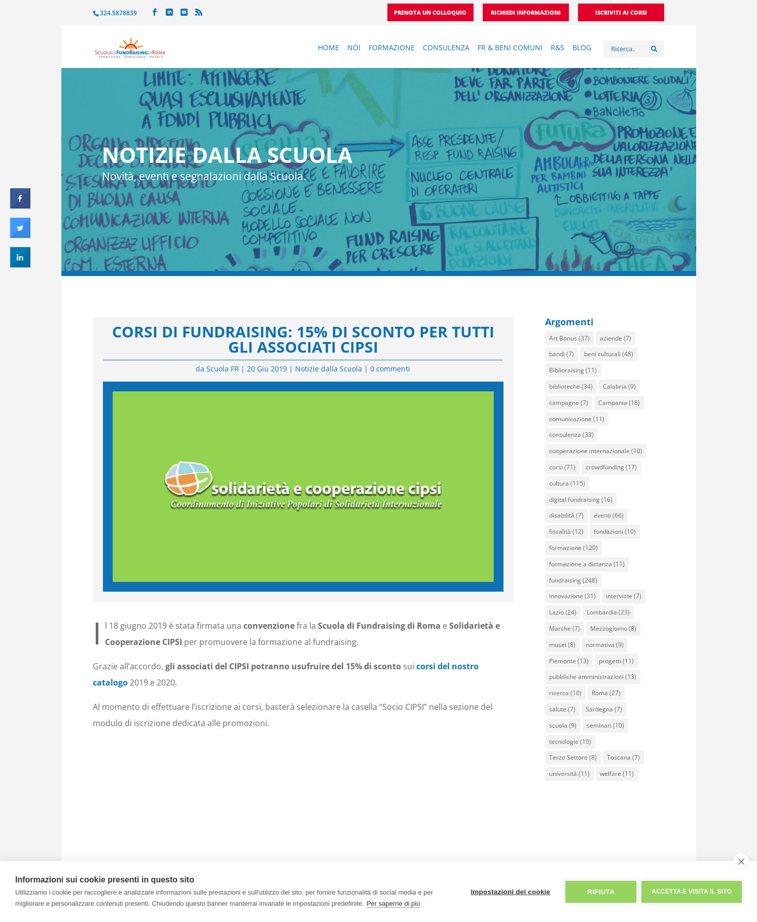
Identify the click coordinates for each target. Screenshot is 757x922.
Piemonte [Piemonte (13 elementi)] (569, 661)
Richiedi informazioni (526, 13)
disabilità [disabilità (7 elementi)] (566, 515)
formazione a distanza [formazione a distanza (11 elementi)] (587, 564)
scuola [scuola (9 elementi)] (562, 725)
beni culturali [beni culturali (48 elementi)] (608, 354)
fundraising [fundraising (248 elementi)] (573, 580)
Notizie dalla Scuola (328, 368)
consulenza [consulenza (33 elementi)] (571, 434)
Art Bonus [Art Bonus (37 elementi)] (569, 338)
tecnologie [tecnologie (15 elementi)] (570, 741)
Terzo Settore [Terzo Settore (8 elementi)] (573, 757)
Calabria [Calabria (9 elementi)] (619, 386)
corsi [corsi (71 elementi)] (562, 467)
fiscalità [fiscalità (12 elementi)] (566, 531)
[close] (741, 861)
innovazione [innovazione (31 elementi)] (572, 596)
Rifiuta (601, 892)
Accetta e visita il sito (692, 891)
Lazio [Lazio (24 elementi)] (562, 612)
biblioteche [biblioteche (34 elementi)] (571, 386)
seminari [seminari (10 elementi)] (605, 725)
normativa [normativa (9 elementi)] (605, 644)
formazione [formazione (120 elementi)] (573, 547)
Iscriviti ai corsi (621, 13)
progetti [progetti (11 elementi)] (616, 661)
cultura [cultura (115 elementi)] (567, 483)
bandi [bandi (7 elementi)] (561, 354)
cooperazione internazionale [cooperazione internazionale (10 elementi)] (595, 451)
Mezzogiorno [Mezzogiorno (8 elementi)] (613, 628)
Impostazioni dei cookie (510, 892)
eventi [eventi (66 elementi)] (609, 515)
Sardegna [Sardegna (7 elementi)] (604, 709)
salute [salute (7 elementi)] (562, 709)
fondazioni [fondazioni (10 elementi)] (615, 531)
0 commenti (390, 368)
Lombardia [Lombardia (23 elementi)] (608, 612)
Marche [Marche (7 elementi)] (564, 628)
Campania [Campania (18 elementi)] (619, 402)
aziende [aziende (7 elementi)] (615, 338)
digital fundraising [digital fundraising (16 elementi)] (580, 499)
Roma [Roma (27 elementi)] (606, 693)
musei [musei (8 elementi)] (562, 644)
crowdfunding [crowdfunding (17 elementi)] (611, 467)
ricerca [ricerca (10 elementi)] (565, 693)
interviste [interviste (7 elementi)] (623, 596)
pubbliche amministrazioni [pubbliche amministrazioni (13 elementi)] (592, 676)
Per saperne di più (393, 903)
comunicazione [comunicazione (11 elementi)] (576, 419)
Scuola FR (222, 368)
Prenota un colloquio (430, 13)
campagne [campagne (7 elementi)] (568, 402)
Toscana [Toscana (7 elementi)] (623, 757)
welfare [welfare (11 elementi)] (617, 773)
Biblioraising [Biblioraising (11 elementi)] (573, 370)
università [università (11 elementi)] (569, 773)
